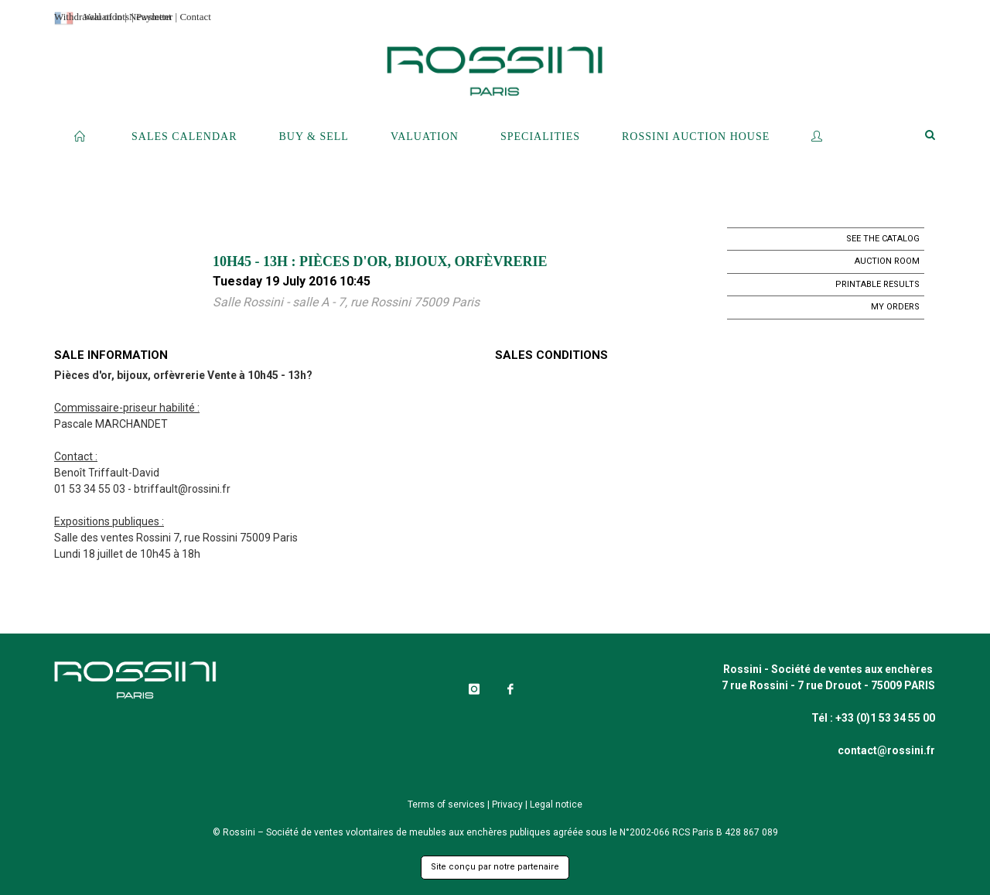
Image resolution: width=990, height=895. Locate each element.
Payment (154, 16)
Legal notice (556, 804)
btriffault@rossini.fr (182, 489)
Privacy (507, 804)
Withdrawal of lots (91, 16)
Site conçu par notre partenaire (495, 867)
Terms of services (446, 804)
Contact (194, 16)
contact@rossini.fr (886, 750)
